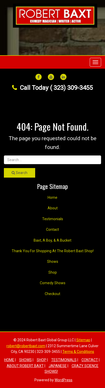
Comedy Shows (52, 283)
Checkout (52, 294)
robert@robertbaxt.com (25, 346)
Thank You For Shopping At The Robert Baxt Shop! (53, 251)
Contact (52, 229)
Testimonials (52, 219)
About (53, 208)
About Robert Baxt (25, 366)
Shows (52, 261)
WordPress (63, 380)
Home (52, 197)
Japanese (58, 366)
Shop (52, 272)
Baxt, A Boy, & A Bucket (52, 240)
